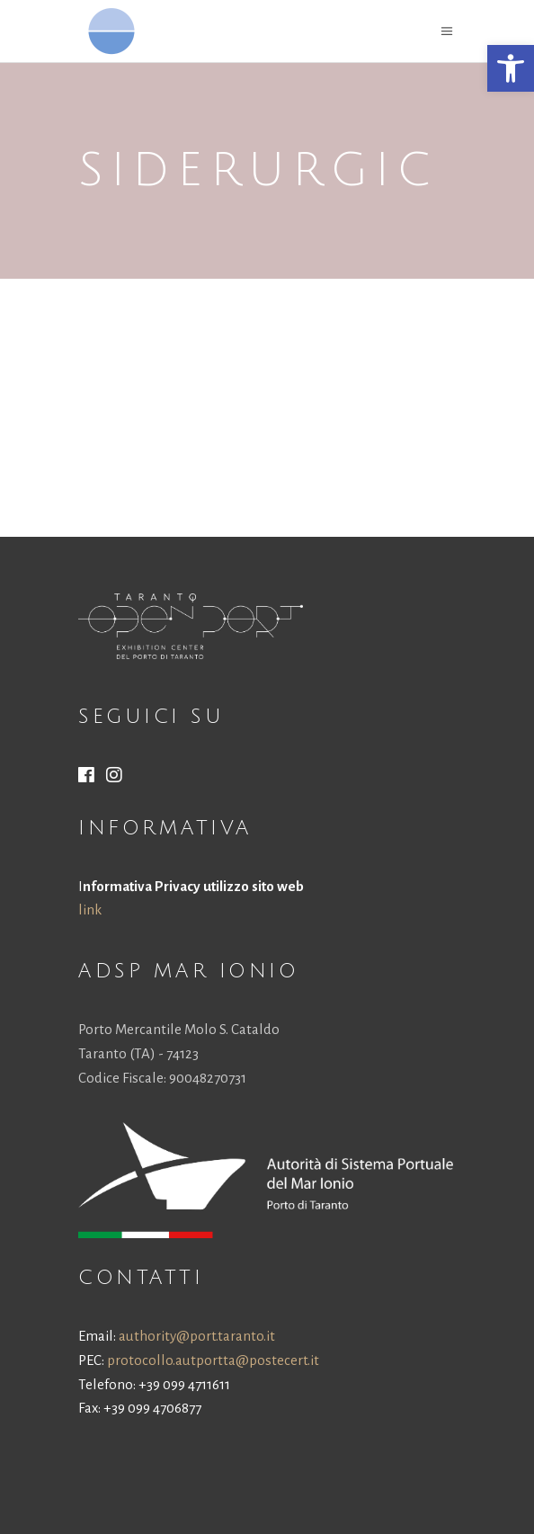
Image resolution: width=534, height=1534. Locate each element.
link (90, 909)
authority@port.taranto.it (197, 1335)
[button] (510, 68)
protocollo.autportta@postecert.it (213, 1360)
